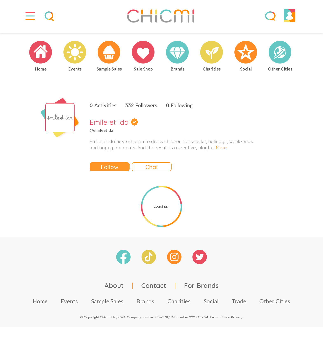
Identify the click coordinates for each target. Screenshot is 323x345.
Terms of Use (219, 320)
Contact (153, 289)
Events (69, 304)
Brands (145, 304)
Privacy (236, 320)
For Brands (201, 289)
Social (211, 304)
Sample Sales (107, 304)
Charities (179, 304)
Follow (109, 170)
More (221, 151)
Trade (239, 304)
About (114, 289)
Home (40, 304)
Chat (151, 170)
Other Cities (274, 304)
